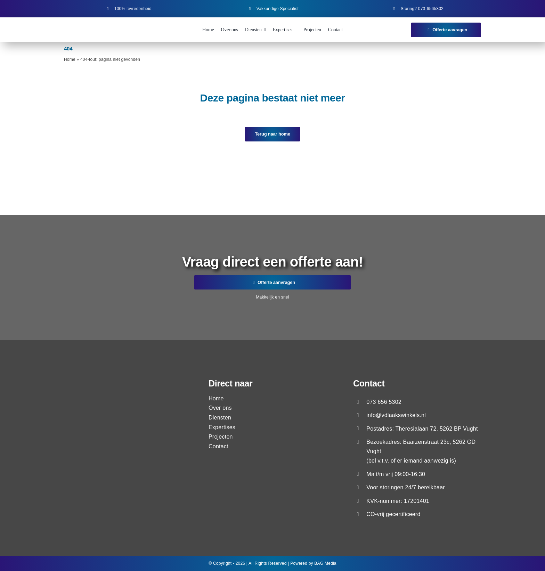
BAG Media (325, 563)
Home (69, 59)
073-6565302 (431, 8)
